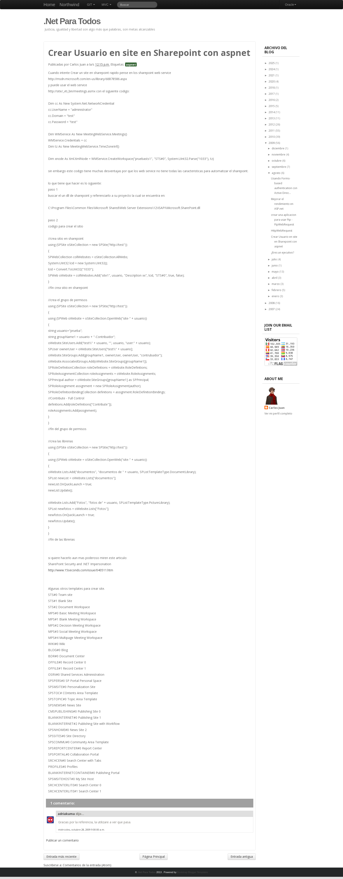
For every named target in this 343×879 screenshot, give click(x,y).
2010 (272, 137)
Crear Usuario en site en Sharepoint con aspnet (284, 241)
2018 (272, 87)
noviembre (279, 154)
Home (49, 4)
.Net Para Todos (72, 21)
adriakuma (66, 814)
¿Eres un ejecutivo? (282, 252)
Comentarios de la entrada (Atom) (87, 865)
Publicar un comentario (62, 840)
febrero (277, 290)
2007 (272, 309)
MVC (106, 4)
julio (275, 259)
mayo (275, 271)
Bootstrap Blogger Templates (192, 872)
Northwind (69, 4)
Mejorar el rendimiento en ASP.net (282, 204)
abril (275, 278)
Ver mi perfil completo (278, 413)
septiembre (279, 167)
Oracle (290, 4)
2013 (272, 118)
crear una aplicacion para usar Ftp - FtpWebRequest (283, 219)
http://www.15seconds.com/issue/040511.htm (80, 570)
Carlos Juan (277, 408)
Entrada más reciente (61, 856)
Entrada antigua (242, 856)
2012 (272, 124)
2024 (272, 69)
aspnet (131, 64)
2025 (272, 63)
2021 (272, 75)
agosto (276, 173)
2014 (272, 112)
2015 (272, 106)
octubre (277, 161)
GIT (91, 4)
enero (276, 296)
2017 (272, 94)
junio (275, 265)
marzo (276, 284)
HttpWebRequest (281, 230)
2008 (272, 303)
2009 (272, 143)
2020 (272, 81)
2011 (272, 130)
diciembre (278, 148)
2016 (272, 100)
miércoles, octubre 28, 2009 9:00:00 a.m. (81, 829)
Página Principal (153, 856)
